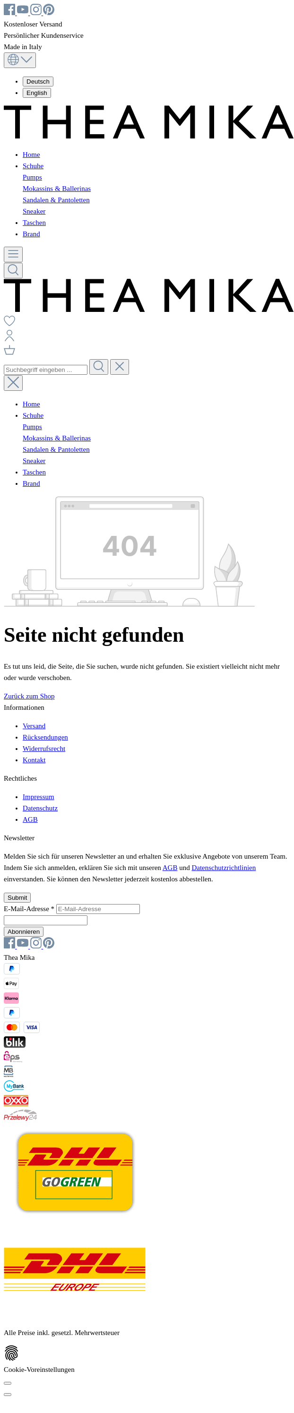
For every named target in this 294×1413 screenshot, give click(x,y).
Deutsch (38, 81)
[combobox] (45, 370)
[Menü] (13, 254)
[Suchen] (13, 270)
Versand (34, 726)
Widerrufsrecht (44, 748)
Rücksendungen (45, 737)
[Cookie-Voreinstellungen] (7, 1383)
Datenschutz (40, 808)
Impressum (38, 797)
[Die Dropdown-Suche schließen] (119, 367)
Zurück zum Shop (29, 696)
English (36, 92)
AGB (30, 819)
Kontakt (34, 760)
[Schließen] (7, 1394)
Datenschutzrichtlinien (223, 867)
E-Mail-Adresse (30, 909)
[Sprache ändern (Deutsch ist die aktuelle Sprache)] (20, 60)
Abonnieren (24, 931)
